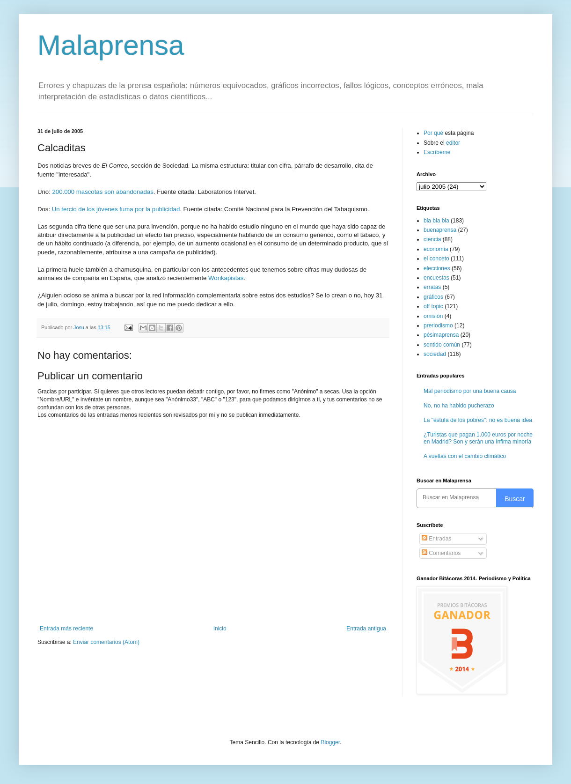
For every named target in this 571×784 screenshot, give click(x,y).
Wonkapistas (225, 277)
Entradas (436, 538)
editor (453, 143)
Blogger (330, 742)
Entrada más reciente (66, 628)
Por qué (434, 133)
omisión (433, 316)
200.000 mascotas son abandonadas (103, 191)
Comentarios (441, 553)
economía (436, 249)
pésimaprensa (441, 335)
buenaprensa (440, 230)
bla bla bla (436, 220)
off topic (433, 306)
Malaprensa (110, 45)
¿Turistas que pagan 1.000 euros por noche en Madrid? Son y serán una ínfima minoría (478, 437)
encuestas (436, 277)
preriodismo (438, 325)
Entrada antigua (366, 628)
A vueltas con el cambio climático (465, 456)
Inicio (220, 628)
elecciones (437, 268)
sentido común (442, 344)
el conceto (436, 258)
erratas (432, 287)
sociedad (435, 354)
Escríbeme (437, 152)
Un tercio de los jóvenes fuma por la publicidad (116, 209)
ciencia (432, 239)
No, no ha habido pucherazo (459, 405)
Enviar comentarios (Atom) (106, 642)
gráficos (433, 297)
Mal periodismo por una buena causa (470, 391)
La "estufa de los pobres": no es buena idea (478, 420)
